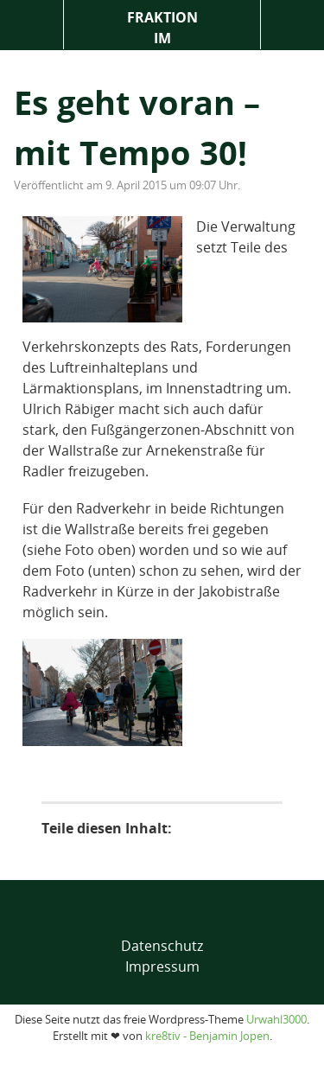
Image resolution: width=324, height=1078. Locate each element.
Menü (31, 24)
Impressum (162, 966)
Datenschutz (162, 945)
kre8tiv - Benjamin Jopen (207, 1035)
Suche (292, 24)
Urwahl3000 (276, 1019)
